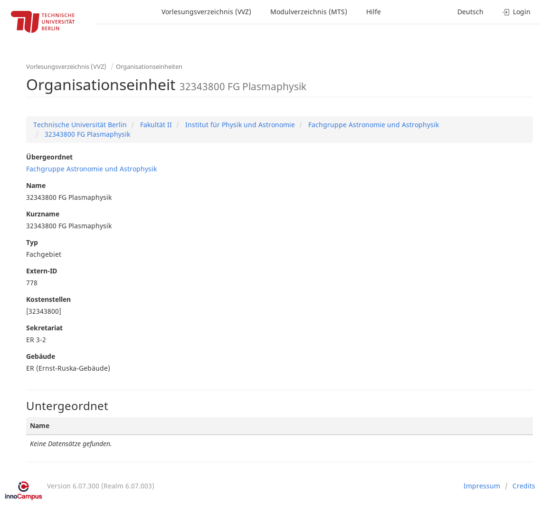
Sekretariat (44, 327)
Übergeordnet (49, 156)
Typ (32, 242)
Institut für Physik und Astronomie (239, 124)
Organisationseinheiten (149, 66)
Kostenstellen (48, 299)
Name (36, 185)
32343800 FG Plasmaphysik (86, 134)
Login (516, 11)
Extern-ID (41, 270)
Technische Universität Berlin (80, 124)
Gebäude (40, 356)
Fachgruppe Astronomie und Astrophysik (372, 124)
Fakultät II (155, 124)
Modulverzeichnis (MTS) (308, 11)
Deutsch (470, 11)
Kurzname (42, 213)
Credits (523, 485)
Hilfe (373, 11)
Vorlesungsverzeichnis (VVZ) (206, 11)
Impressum (482, 485)
